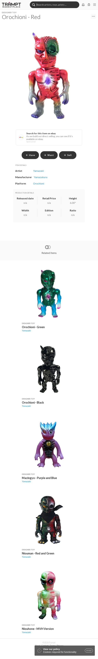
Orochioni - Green (33, 327)
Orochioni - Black (33, 402)
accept (88, 650)
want (49, 155)
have (30, 155)
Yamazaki (26, 330)
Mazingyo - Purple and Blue (39, 478)
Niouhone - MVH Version (38, 628)
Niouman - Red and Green (38, 553)
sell (68, 155)
